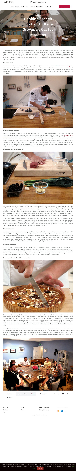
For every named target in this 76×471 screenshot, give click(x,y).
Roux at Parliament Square (64, 66)
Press (4, 412)
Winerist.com (42, 415)
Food (27, 6)
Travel (17, 6)
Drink (22, 6)
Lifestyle (32, 6)
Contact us (6, 410)
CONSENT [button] (40, 468)
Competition (39, 6)
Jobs (22, 407)
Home (12, 6)
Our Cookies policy (40, 464)
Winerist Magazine (38, 2)
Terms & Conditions (44, 407)
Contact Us (48, 6)
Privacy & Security (44, 410)
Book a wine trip (64, 6)
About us (5, 407)
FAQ (22, 410)
